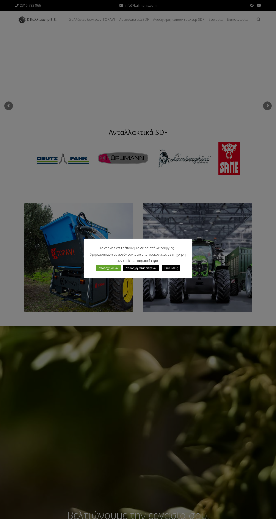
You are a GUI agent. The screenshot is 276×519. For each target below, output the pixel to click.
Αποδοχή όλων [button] (108, 268)
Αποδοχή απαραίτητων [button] (141, 268)
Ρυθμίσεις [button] (171, 268)
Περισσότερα (147, 260)
